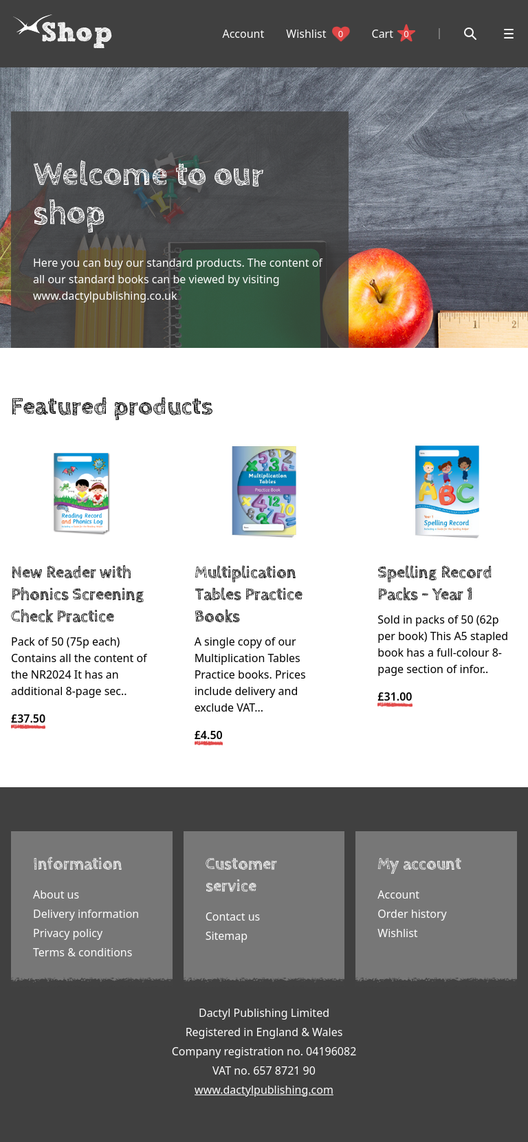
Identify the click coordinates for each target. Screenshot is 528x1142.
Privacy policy (67, 933)
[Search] (470, 33)
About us (56, 894)
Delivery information (86, 913)
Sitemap (227, 935)
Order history (411, 913)
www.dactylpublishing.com (264, 1089)
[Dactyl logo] (62, 31)
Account (243, 33)
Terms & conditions (82, 952)
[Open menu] (508, 33)
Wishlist (317, 34)
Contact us (233, 916)
